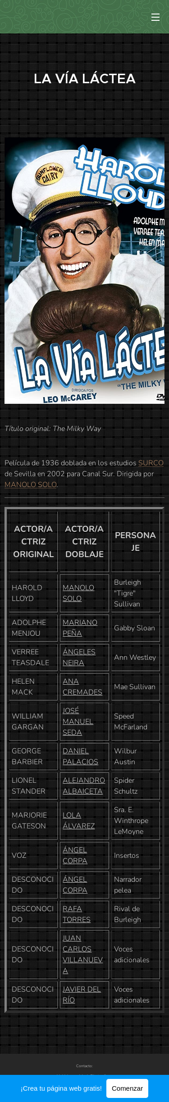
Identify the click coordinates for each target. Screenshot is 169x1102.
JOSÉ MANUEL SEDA (78, 722)
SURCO (151, 463)
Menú (155, 17)
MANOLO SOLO (30, 485)
